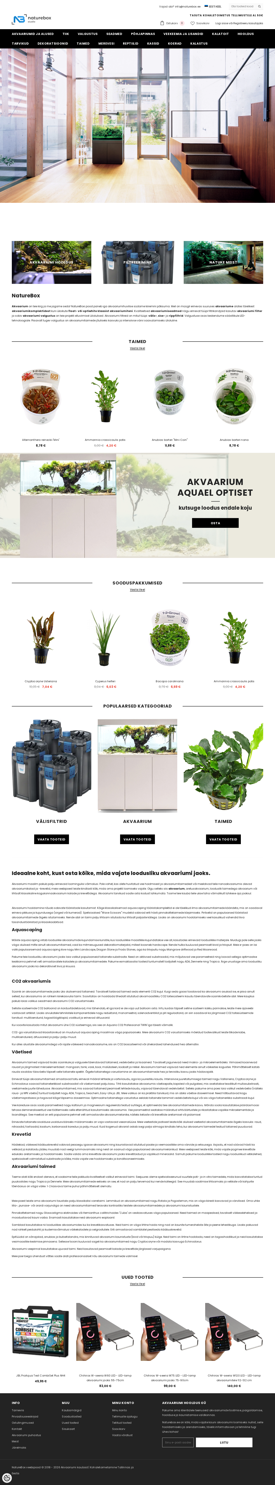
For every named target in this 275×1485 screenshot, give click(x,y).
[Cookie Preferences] (7, 1478)
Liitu (239, 1442)
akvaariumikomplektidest (31, 311)
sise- (161, 316)
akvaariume (224, 306)
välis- (152, 316)
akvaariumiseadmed (166, 311)
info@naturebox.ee (187, 6)
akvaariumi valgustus (39, 316)
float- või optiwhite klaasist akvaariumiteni (100, 311)
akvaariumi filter (249, 311)
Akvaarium (20, 306)
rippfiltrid (176, 316)
